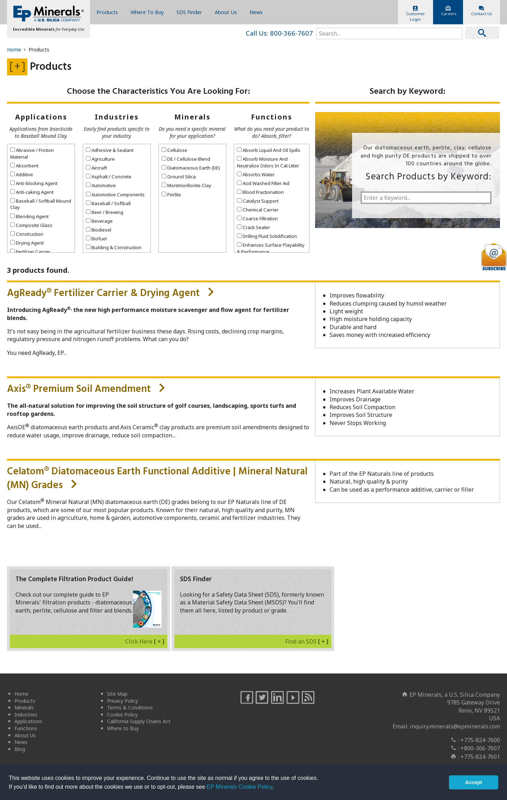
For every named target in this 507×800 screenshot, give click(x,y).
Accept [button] (473, 782)
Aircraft (96, 168)
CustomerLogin (415, 14)
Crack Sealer (253, 227)
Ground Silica (179, 176)
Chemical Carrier (257, 210)
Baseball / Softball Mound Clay (40, 204)
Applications (41, 117)
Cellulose (174, 150)
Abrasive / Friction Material (32, 153)
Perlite (171, 194)
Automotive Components (115, 194)
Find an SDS (306, 641)
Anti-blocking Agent (33, 183)
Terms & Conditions (130, 707)
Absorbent (24, 165)
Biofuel (96, 238)
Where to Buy (123, 728)
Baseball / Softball (108, 203)
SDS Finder (189, 12)
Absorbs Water (256, 174)
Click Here (144, 641)
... (65, 353)
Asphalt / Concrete (108, 176)
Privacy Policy (122, 700)
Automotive (101, 185)
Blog (19, 749)
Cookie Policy (122, 714)
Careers (448, 11)
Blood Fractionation (260, 192)
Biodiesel (98, 230)
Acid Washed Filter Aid (263, 183)
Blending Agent (29, 216)
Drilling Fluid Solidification (267, 236)
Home (17, 49)
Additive (21, 174)
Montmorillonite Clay (186, 185)
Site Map (117, 693)
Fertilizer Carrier (30, 251)
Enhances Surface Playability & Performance (271, 248)
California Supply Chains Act (138, 721)
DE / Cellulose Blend (186, 159)
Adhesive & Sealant (109, 150)
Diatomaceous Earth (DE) (191, 168)
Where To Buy (147, 12)
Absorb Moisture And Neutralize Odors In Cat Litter (268, 162)
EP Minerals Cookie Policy (239, 787)
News (256, 12)
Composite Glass (31, 225)
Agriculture (100, 159)
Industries (117, 117)
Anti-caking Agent (32, 192)
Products (107, 12)
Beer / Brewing (104, 212)
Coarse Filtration (257, 218)
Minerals (192, 117)
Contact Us (481, 11)
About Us (226, 12)
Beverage (99, 221)
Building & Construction (114, 247)
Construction (26, 234)
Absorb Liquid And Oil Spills (268, 150)
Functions (271, 117)
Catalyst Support (257, 201)
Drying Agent (27, 243)
